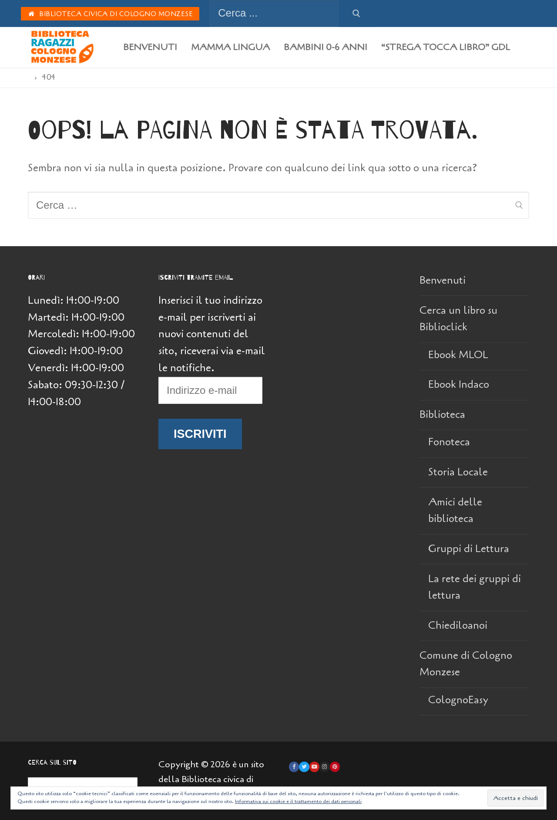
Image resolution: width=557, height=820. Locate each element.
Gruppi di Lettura (468, 549)
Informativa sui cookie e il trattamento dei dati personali (298, 801)
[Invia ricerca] (356, 13)
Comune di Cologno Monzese (465, 664)
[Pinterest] (335, 767)
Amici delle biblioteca (455, 510)
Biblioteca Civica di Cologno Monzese (110, 14)
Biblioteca (443, 414)
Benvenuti (442, 280)
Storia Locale (458, 472)
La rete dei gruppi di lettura (474, 587)
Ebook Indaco (458, 384)
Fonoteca (449, 442)
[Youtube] (314, 767)
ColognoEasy (458, 700)
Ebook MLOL (458, 355)
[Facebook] (294, 767)
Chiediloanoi (457, 625)
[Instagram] (324, 767)
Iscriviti (200, 433)
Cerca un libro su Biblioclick (458, 319)
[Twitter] (304, 767)
